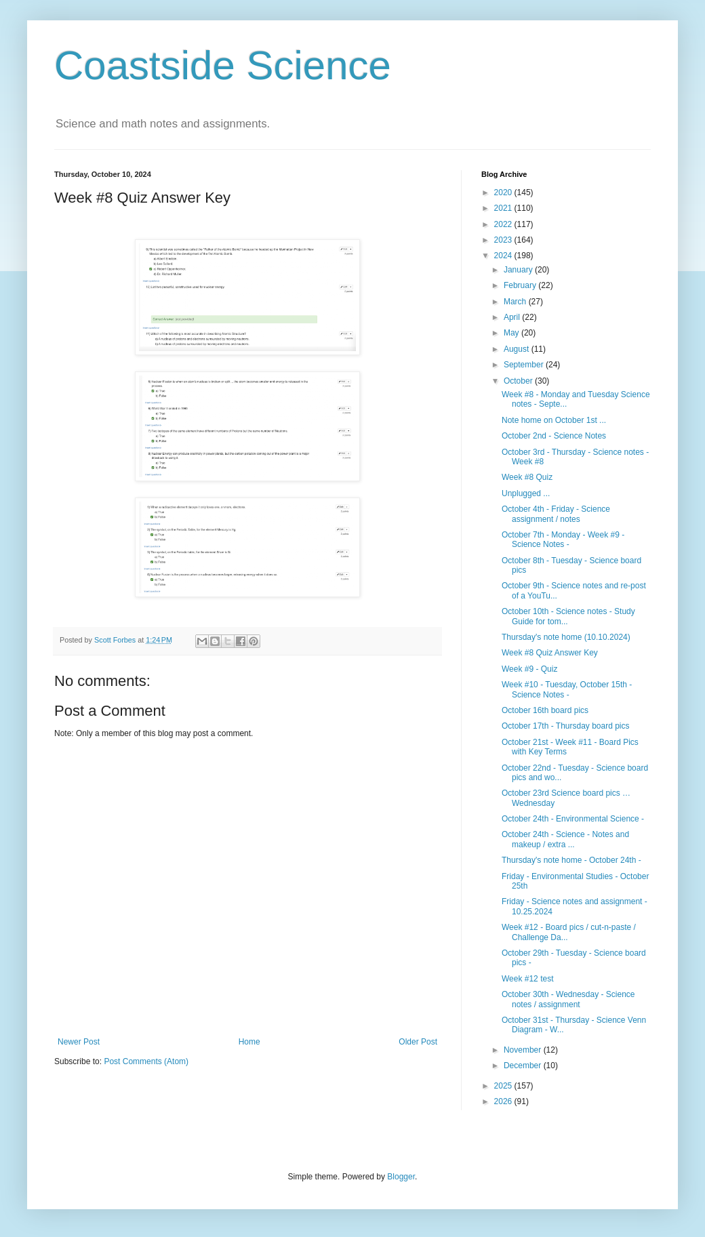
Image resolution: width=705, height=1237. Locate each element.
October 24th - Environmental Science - (573, 819)
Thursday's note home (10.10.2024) (566, 637)
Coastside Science (222, 65)
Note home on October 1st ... (554, 420)
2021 (504, 208)
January (519, 270)
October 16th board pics (545, 710)
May (512, 333)
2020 (504, 192)
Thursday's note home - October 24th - (571, 860)
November (524, 1050)
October (519, 381)
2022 (504, 224)
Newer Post (79, 1042)
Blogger (401, 1176)
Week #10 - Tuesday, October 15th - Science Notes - (567, 689)
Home (249, 1042)
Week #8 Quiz (527, 477)
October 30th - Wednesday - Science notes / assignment (568, 999)
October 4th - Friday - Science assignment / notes (556, 513)
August (517, 349)
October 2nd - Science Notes (554, 436)
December (524, 1065)
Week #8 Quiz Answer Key (550, 652)
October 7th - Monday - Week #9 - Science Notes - (563, 539)
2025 (504, 1086)
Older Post (418, 1042)
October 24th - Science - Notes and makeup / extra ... (565, 839)
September (525, 364)
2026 (504, 1101)
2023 (504, 240)
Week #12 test (528, 978)
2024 (504, 255)
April (513, 317)
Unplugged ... (526, 493)
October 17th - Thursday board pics (566, 726)
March (516, 301)
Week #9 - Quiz (529, 669)
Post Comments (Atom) (146, 1061)
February (521, 285)
